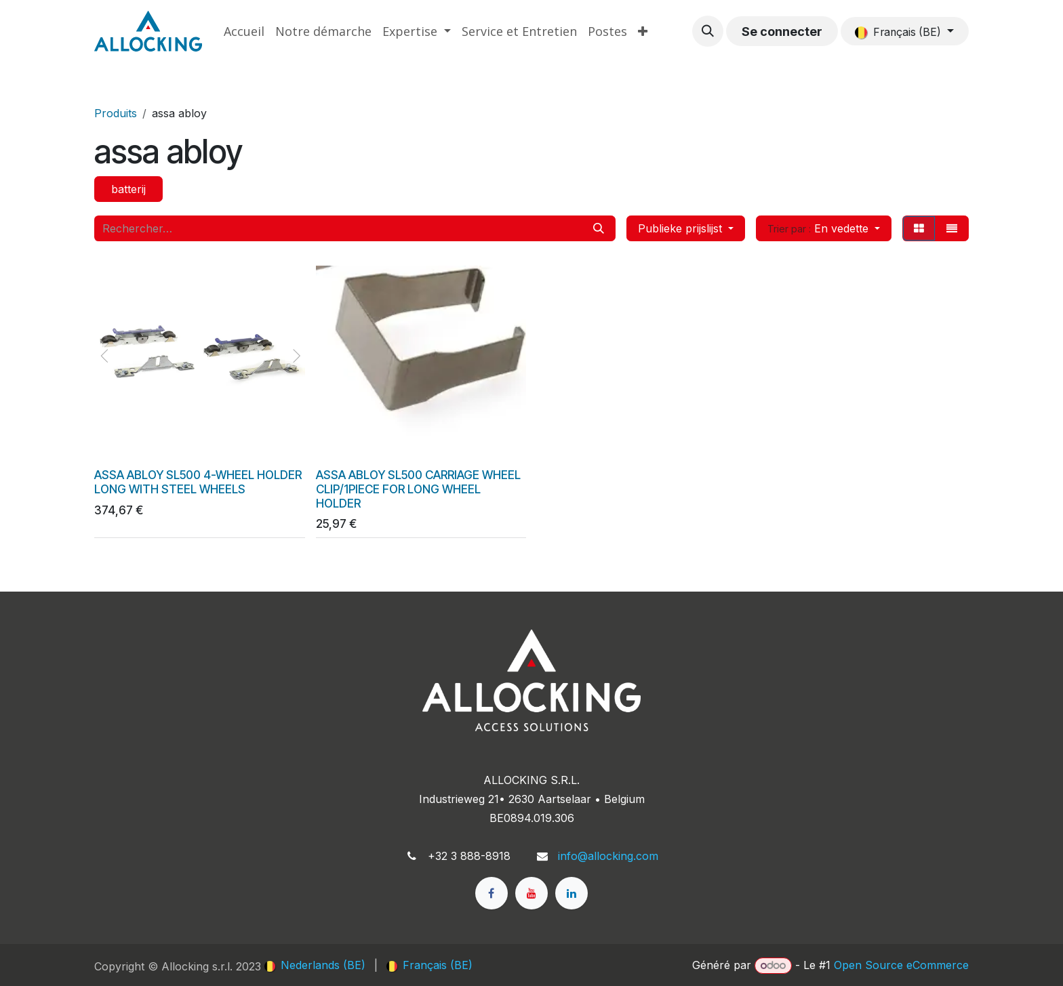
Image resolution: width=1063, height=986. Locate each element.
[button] (707, 31)
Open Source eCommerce (901, 965)
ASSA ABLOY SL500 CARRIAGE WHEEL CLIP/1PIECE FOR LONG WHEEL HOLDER (418, 489)
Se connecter (782, 31)
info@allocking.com (608, 856)
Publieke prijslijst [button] (681, 228)
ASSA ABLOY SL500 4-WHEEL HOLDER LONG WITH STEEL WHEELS (198, 482)
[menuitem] (244, 31)
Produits (115, 113)
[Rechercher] (599, 228)
